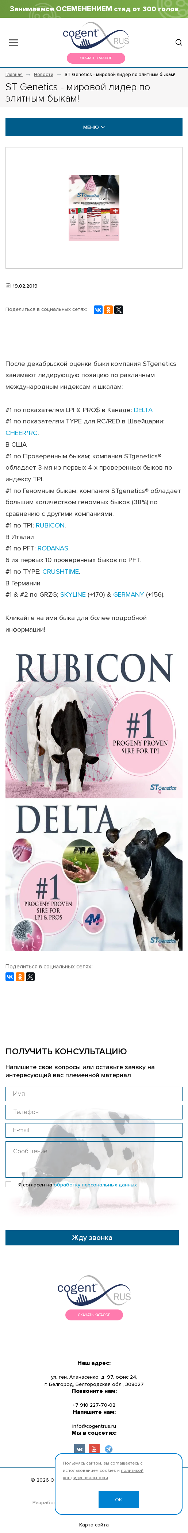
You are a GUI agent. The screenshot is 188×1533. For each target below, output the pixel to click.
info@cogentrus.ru (94, 1426)
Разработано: (49, 1502)
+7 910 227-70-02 (94, 1405)
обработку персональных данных (95, 1185)
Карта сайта (94, 1525)
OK (118, 1499)
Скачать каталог (96, 58)
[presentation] (60, 1207)
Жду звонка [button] (92, 1237)
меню (94, 127)
